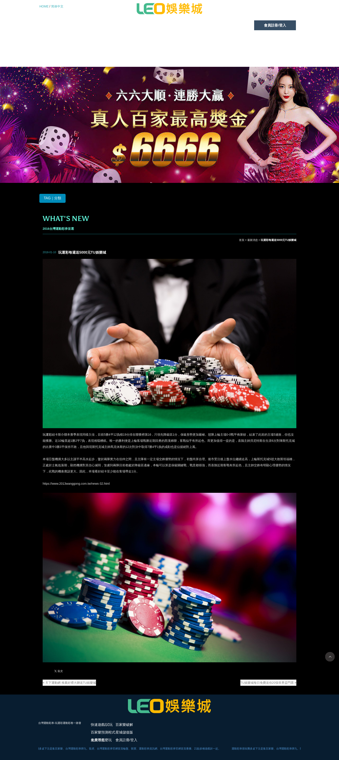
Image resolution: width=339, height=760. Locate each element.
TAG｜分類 (52, 198)
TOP (330, 656)
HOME (44, 6)
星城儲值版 (195, 25)
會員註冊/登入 (275, 25)
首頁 (241, 240)
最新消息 (252, 240)
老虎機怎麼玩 (233, 25)
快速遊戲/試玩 (60, 25)
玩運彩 (47, 435)
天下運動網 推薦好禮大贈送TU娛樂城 (69, 682)
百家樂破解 (99, 25)
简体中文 (57, 6)
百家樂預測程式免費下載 (147, 25)
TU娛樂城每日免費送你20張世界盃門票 (268, 682)
